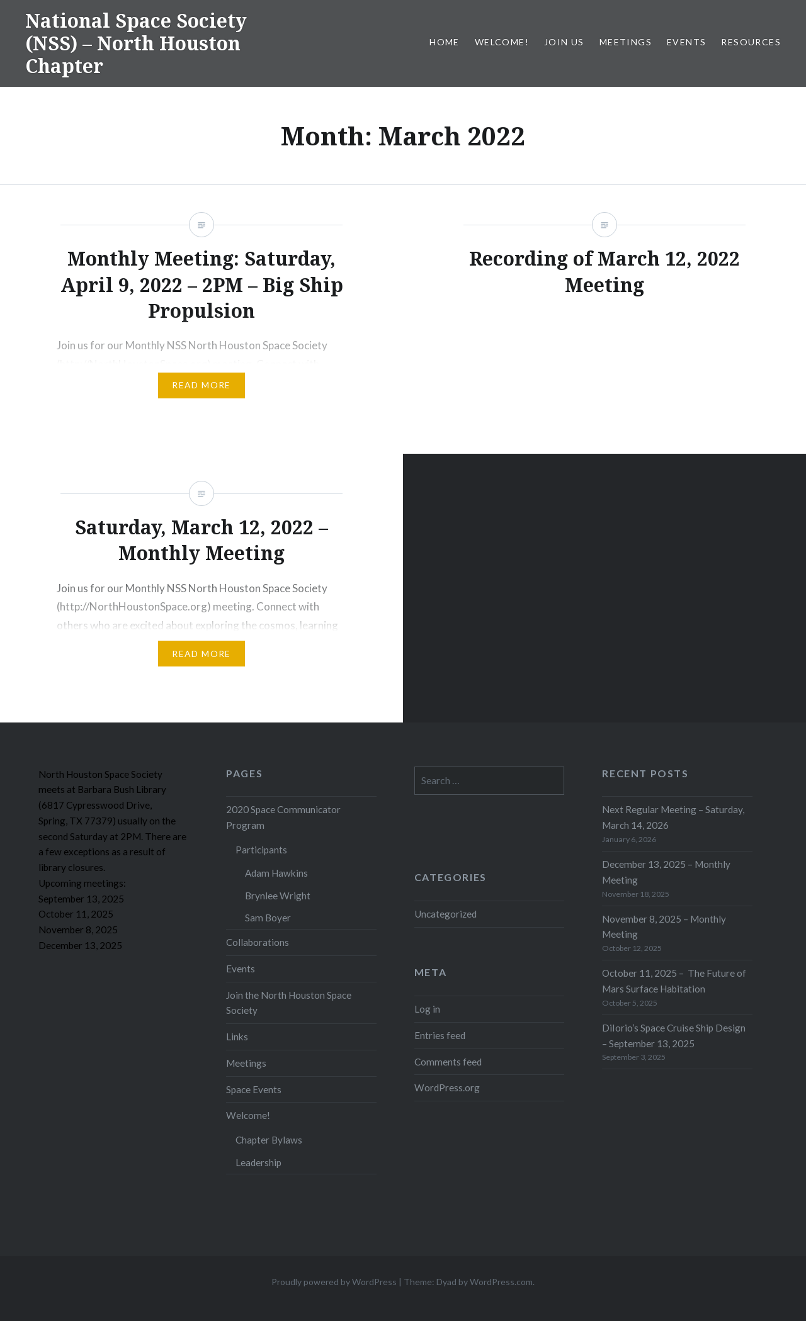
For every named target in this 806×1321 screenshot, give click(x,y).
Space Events (253, 1089)
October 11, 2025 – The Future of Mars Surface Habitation (674, 980)
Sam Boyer (268, 917)
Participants (261, 849)
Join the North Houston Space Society (288, 1002)
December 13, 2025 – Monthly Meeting (666, 871)
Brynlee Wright (277, 895)
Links (237, 1036)
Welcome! (502, 42)
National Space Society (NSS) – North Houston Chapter (136, 43)
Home (444, 42)
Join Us (564, 42)
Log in (427, 1009)
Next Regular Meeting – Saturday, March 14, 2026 (673, 817)
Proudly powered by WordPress (334, 1281)
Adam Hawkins (276, 873)
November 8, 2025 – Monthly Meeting (664, 926)
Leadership (258, 1162)
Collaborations (257, 942)
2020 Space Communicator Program (283, 817)
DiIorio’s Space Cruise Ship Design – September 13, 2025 (674, 1035)
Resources (751, 42)
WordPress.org (447, 1087)
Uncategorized (445, 913)
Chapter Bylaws (269, 1139)
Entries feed (439, 1035)
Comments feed (448, 1061)
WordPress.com (501, 1281)
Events (686, 42)
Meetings (625, 42)
